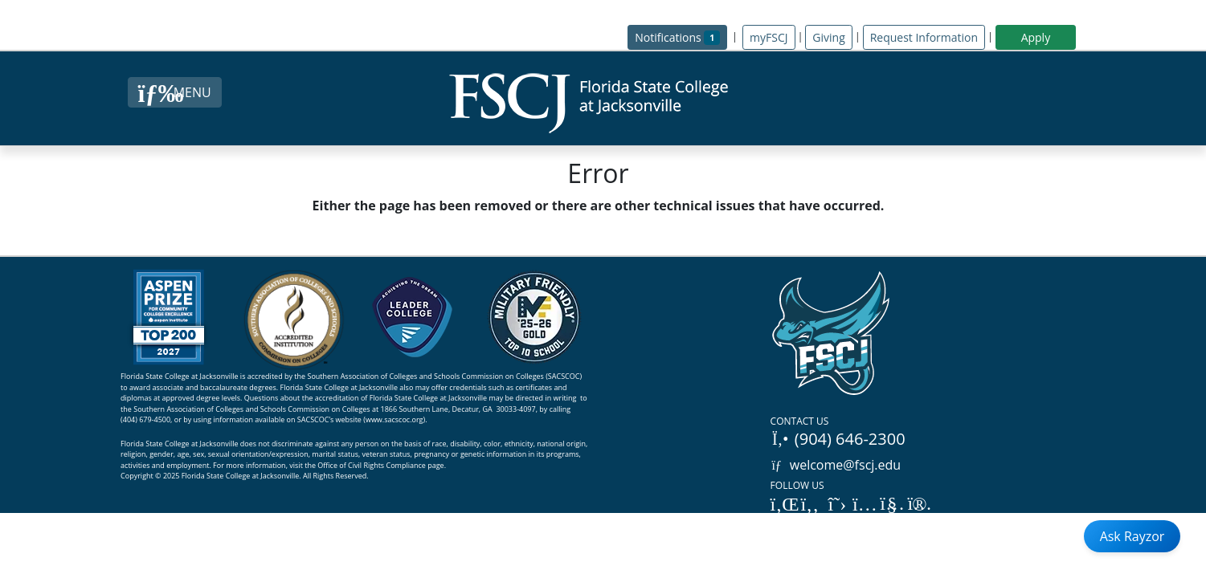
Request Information (924, 37)
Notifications (681, 36)
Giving (828, 37)
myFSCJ (768, 37)
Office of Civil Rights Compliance (371, 465)
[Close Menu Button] (175, 92)
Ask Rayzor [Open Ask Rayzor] (1132, 536)
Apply (1036, 37)
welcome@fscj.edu (836, 465)
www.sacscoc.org (394, 419)
